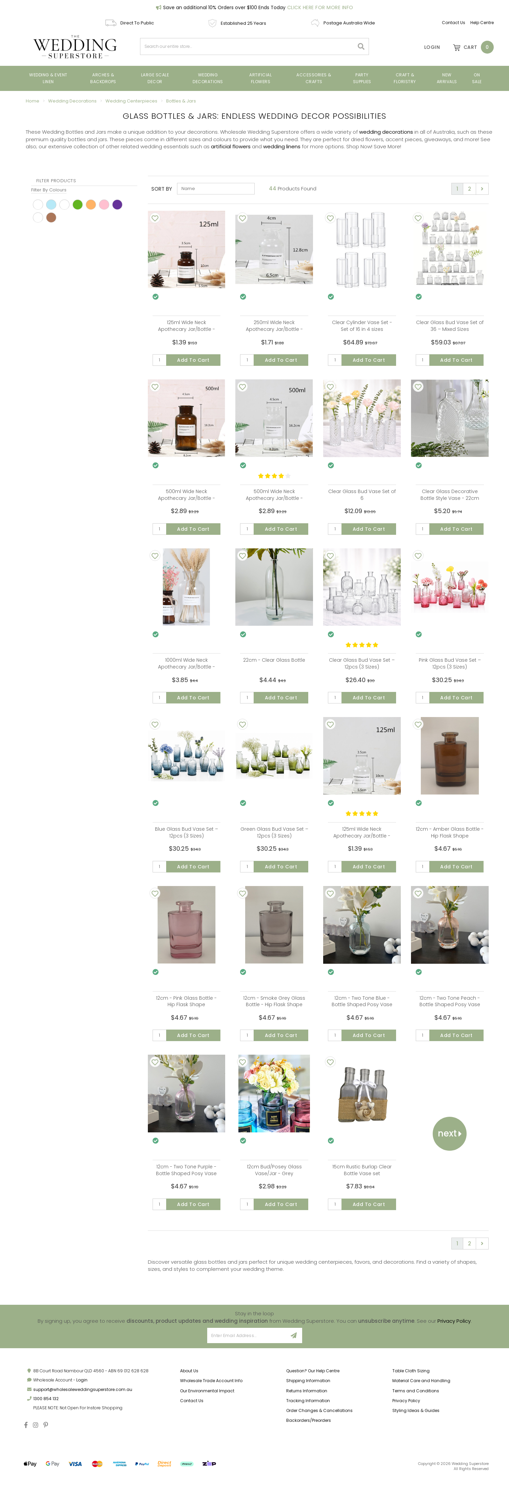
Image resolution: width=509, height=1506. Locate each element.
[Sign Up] (294, 1364)
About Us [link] (189, 1400)
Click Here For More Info (320, 7)
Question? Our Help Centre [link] (312, 1400)
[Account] (427, 47)
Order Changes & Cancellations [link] (319, 1439)
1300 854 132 (46, 1427)
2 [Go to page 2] (469, 188)
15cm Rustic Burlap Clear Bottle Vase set (362, 1194)
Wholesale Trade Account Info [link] (211, 1409)
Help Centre (482, 22)
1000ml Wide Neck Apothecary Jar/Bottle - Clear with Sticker (186, 676)
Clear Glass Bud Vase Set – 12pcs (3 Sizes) (362, 673)
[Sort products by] (216, 188)
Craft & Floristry (405, 78)
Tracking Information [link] (308, 1429)
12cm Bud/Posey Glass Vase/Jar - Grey (274, 1194)
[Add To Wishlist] (155, 217)
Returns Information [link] (306, 1419)
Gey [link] (38, 217)
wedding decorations (386, 131)
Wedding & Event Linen (48, 78)
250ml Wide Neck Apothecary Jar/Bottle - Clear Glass (274, 329)
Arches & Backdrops (103, 78)
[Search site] (361, 46)
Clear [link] (64, 205)
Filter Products (56, 181)
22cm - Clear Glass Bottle (274, 669)
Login (81, 1409)
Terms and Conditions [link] (415, 1419)
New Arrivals (447, 78)
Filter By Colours (48, 190)
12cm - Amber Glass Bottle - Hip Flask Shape (450, 846)
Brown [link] (51, 217)
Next (450, 1157)
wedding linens (281, 146)
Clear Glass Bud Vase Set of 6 (362, 499)
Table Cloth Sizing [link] (411, 1400)
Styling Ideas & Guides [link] (415, 1439)
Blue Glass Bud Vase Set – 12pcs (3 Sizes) (186, 846)
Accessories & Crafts (313, 78)
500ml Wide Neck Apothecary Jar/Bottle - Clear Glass (274, 503)
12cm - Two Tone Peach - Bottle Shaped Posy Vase (449, 1020)
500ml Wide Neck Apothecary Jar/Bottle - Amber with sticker (186, 503)
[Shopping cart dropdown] (470, 47)
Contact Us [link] (191, 1429)
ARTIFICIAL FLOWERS (260, 78)
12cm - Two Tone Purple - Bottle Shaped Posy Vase (186, 1194)
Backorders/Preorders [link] (308, 1449)
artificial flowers (231, 146)
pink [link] (104, 205)
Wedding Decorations (208, 78)
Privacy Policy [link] (406, 1429)
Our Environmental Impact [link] (207, 1419)
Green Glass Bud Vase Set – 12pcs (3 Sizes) (274, 846)
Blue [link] (51, 205)
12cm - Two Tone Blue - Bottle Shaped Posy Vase (362, 1020)
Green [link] (78, 205)
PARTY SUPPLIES (362, 78)
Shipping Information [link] (308, 1409)
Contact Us (453, 22)
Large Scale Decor (155, 78)
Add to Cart (193, 360)
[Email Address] (246, 1364)
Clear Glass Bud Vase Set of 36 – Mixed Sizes (450, 326)
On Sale (477, 78)
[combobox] (247, 46)
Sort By (161, 188)
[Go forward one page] (482, 189)
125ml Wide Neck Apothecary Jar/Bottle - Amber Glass (186, 329)
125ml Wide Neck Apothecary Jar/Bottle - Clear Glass (361, 850)
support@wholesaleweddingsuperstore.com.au (82, 1418)
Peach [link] (91, 205)
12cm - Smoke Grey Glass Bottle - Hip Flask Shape (274, 1020)
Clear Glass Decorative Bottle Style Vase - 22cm (449, 499)
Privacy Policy (454, 1349)
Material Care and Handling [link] (421, 1409)
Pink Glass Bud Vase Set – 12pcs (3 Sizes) (450, 673)
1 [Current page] (457, 188)
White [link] (38, 205)
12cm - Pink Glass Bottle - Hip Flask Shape (186, 1020)
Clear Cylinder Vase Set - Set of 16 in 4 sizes (362, 326)
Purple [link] (117, 205)
